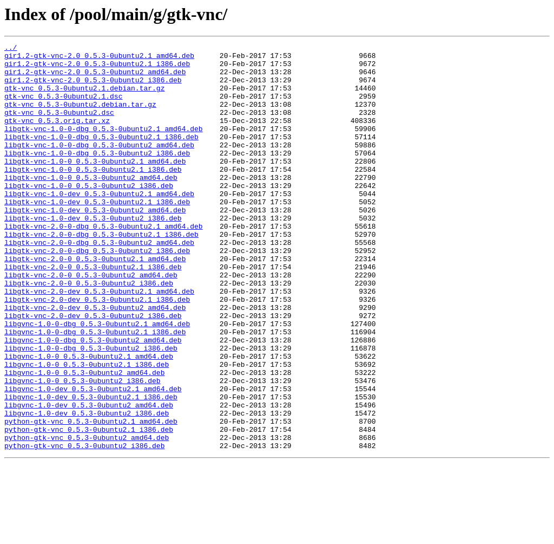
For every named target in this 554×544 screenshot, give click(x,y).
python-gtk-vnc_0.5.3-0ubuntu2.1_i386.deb (88, 507)
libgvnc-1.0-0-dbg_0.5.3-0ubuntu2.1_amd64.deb (97, 380)
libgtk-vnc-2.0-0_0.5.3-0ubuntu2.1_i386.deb (93, 312)
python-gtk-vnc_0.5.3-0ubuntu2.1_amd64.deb (90, 497)
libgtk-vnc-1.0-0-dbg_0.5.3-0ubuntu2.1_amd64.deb (103, 146)
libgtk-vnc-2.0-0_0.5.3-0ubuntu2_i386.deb (88, 331)
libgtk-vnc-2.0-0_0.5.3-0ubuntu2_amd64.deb (90, 322)
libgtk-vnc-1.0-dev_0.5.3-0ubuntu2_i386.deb (93, 253)
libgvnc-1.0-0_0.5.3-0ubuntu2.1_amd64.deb (88, 419)
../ (10, 49)
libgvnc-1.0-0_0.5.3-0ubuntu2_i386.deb (82, 449)
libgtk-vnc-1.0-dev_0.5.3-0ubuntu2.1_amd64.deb (99, 224)
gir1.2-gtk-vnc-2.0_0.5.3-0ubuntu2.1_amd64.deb (99, 58)
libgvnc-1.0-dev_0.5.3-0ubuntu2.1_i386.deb (90, 468)
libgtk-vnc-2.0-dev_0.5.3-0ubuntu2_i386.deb (93, 370)
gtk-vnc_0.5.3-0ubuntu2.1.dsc (63, 107)
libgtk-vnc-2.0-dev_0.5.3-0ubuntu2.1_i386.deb (97, 351)
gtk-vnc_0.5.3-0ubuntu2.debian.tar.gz (80, 117)
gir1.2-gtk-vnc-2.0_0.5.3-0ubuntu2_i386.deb (93, 88)
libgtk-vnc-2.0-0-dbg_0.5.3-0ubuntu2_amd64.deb (99, 283)
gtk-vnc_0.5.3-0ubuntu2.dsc (59, 127)
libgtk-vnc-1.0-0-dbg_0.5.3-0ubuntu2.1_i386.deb (101, 156)
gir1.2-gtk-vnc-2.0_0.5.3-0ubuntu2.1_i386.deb (97, 68)
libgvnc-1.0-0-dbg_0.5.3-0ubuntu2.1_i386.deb (95, 390)
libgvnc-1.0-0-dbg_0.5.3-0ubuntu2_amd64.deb (93, 400)
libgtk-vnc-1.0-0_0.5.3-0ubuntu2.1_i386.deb (93, 195)
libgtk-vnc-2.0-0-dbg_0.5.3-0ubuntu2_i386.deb (97, 292)
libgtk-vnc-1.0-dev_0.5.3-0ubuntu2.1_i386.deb (97, 234)
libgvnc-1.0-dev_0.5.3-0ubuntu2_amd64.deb (88, 478)
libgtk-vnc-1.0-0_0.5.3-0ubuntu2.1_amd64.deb (95, 185)
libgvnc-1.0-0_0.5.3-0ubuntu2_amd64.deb (84, 439)
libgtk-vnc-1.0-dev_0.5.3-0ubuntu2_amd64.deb (95, 244)
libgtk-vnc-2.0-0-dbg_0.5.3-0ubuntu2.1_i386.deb (101, 273)
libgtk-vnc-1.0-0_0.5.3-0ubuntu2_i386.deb (88, 214)
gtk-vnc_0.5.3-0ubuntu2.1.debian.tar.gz (84, 97)
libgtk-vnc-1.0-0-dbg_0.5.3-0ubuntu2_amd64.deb (99, 166)
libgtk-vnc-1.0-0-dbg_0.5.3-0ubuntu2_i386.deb (97, 175)
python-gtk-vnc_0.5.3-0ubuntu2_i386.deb (84, 527)
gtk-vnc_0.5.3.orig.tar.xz (57, 136)
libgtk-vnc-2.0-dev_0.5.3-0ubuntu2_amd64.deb (95, 361)
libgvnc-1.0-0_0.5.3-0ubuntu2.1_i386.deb (86, 429)
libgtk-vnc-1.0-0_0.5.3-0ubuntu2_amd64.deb (90, 205)
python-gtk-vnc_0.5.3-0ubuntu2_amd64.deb (86, 517)
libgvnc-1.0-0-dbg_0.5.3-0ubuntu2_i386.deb (90, 410)
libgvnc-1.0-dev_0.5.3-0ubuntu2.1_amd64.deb (93, 458)
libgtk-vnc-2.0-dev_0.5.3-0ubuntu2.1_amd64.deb (99, 341)
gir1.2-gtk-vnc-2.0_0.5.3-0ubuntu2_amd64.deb (95, 78)
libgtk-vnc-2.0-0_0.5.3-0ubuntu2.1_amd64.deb (95, 302)
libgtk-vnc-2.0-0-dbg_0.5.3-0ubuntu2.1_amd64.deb (103, 263)
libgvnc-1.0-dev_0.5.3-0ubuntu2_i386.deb (86, 488)
